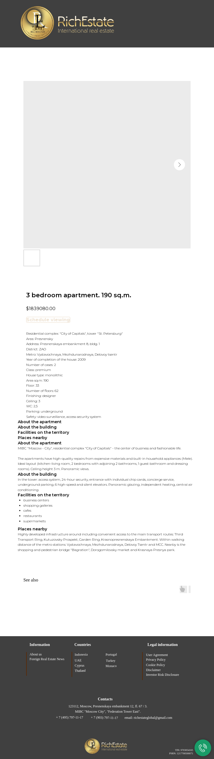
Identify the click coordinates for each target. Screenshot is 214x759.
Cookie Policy (155, 665)
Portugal (111, 655)
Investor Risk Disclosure (162, 675)
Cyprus (79, 665)
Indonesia (81, 655)
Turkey (110, 661)
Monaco (111, 666)
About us (36, 654)
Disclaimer (153, 670)
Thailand (80, 671)
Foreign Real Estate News (47, 659)
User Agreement (157, 655)
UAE (78, 660)
